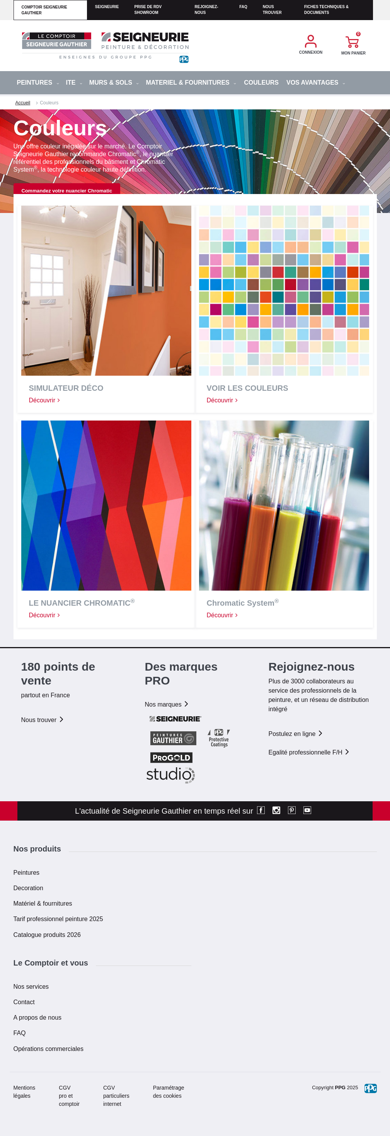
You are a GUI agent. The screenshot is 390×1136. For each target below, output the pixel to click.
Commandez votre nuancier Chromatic (67, 191)
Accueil (23, 103)
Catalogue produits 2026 (47, 935)
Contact (24, 1002)
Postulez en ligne (295, 734)
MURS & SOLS (114, 82)
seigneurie (107, 7)
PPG (340, 1087)
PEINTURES (38, 82)
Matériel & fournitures (43, 903)
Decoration (28, 888)
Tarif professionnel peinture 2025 (58, 919)
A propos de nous (38, 1017)
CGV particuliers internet (116, 1096)
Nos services (31, 986)
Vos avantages (315, 82)
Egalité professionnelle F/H (309, 752)
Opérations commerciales (48, 1049)
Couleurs (261, 82)
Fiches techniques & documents (326, 10)
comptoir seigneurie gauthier (44, 10)
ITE (74, 82)
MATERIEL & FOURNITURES (191, 82)
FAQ (20, 1033)
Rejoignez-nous (206, 10)
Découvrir (45, 400)
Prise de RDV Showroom (148, 10)
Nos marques (167, 704)
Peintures (27, 872)
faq (243, 7)
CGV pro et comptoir (69, 1096)
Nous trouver (272, 10)
